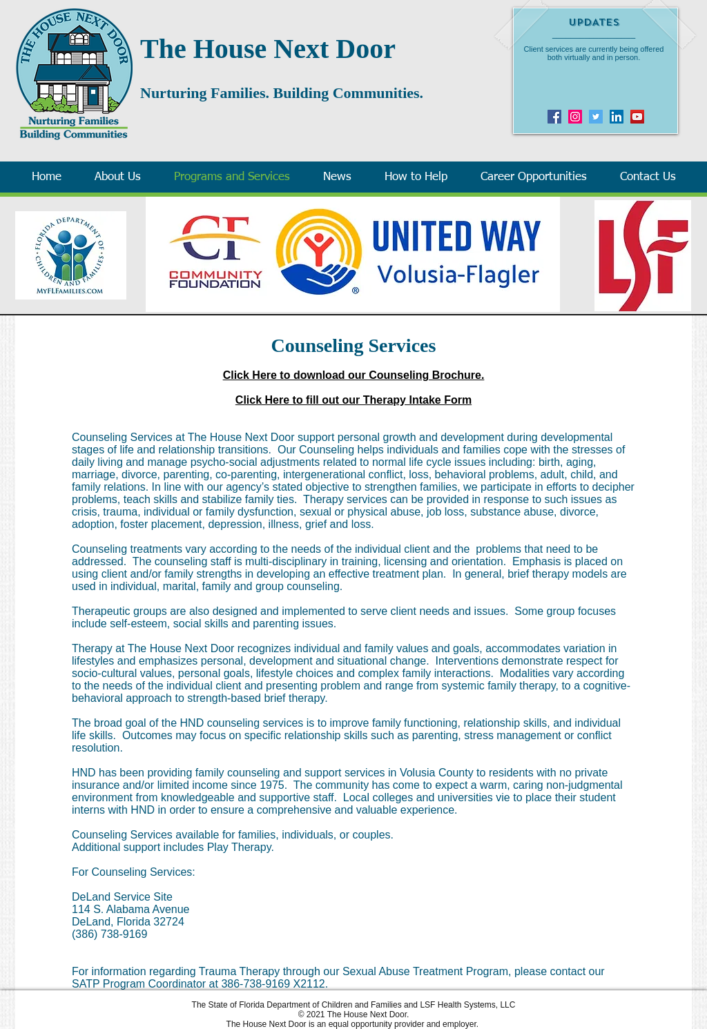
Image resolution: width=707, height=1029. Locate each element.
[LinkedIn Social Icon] (616, 117)
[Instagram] (575, 117)
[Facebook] (554, 117)
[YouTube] (637, 117)
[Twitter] (596, 117)
